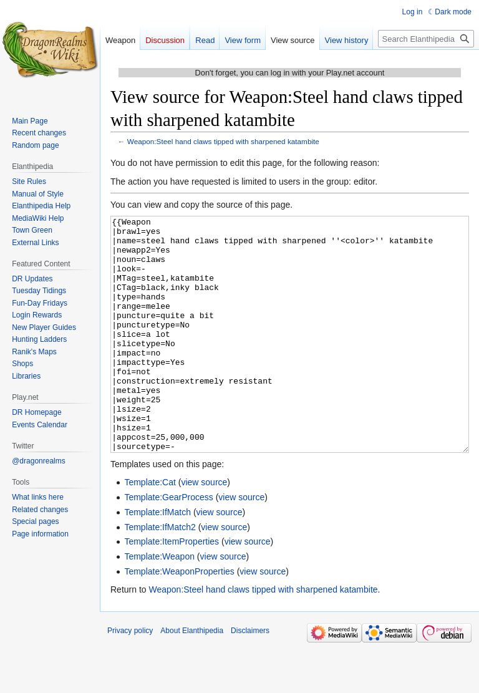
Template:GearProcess (168, 544)
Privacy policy (130, 677)
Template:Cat (149, 529)
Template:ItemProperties (171, 588)
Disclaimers (250, 677)
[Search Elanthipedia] (426, 38)
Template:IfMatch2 (159, 574)
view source (204, 529)
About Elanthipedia (191, 677)
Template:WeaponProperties (179, 618)
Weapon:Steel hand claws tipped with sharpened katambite (223, 141)
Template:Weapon (159, 603)
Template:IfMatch (157, 559)
